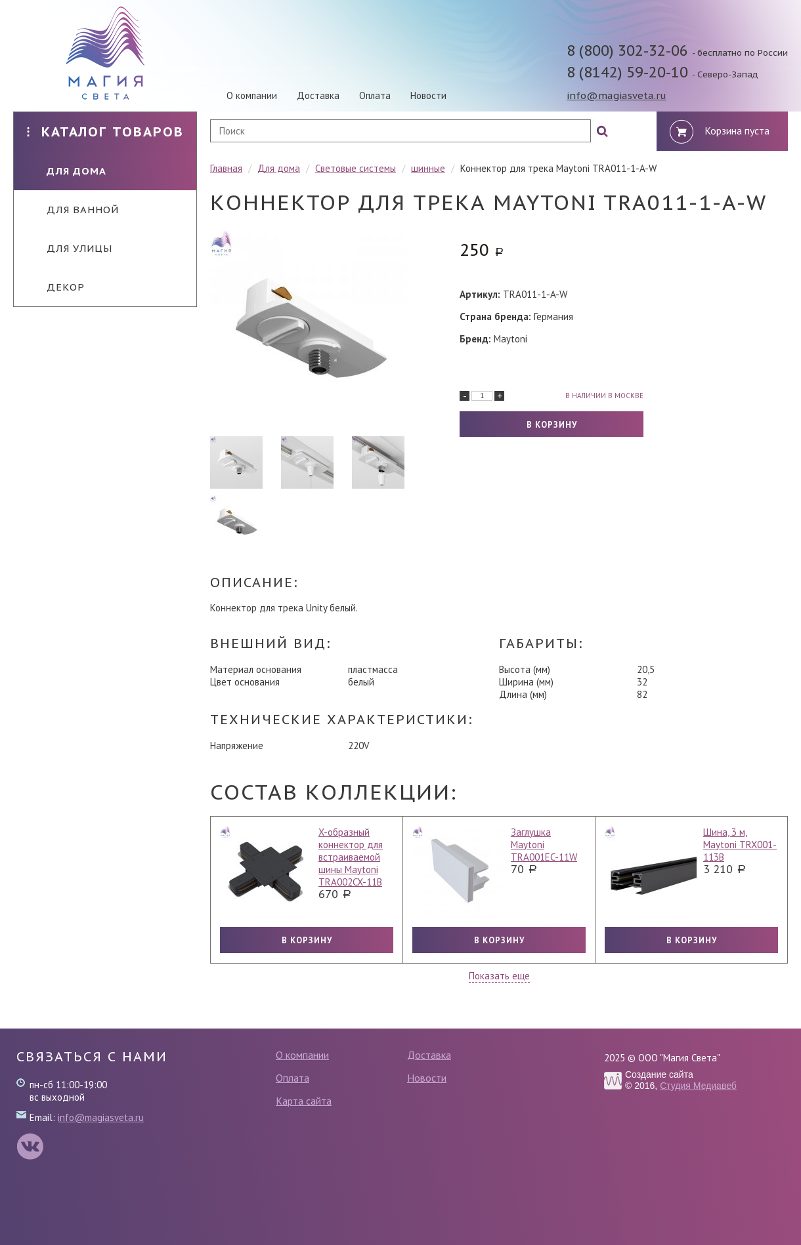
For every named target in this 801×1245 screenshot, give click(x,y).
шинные (428, 168)
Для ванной (73, 209)
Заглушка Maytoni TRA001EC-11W (544, 844)
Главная (226, 168)
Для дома (66, 171)
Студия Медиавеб (698, 1085)
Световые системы (355, 168)
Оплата (375, 95)
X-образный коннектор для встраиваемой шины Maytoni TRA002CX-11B (350, 857)
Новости (428, 95)
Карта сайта (304, 1100)
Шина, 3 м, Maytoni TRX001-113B (740, 844)
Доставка (318, 95)
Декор (56, 287)
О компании (252, 95)
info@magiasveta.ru (616, 95)
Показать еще (499, 975)
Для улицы (69, 248)
